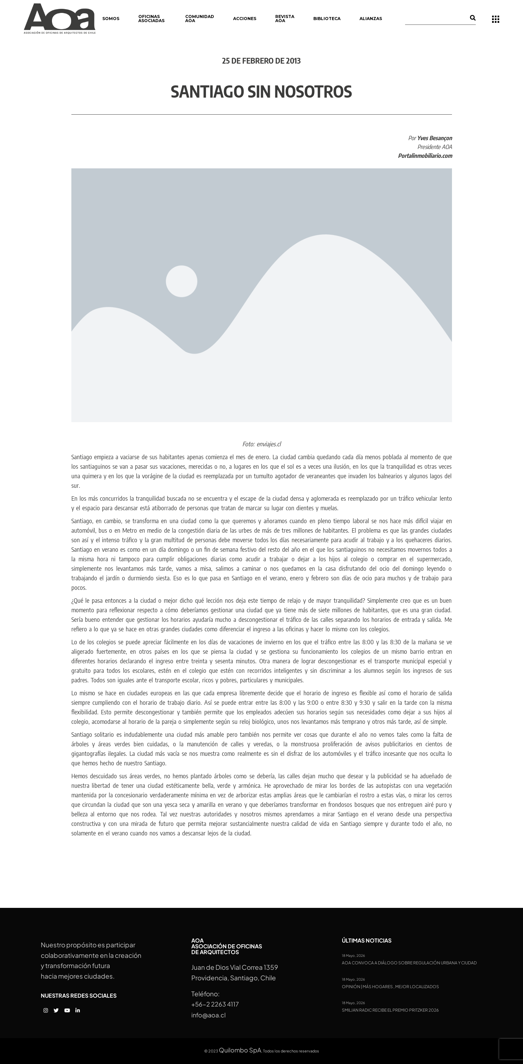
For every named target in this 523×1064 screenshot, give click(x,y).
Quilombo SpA (240, 1050)
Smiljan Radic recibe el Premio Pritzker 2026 (390, 1010)
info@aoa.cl (208, 1015)
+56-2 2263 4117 (215, 1004)
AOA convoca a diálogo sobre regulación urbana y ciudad (409, 963)
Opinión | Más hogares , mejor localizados (390, 987)
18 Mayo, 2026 (353, 955)
